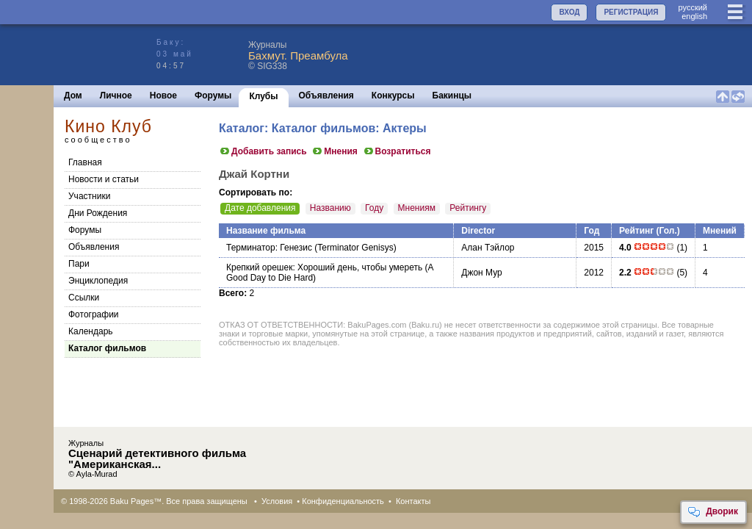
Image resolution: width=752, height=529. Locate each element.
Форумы (213, 95)
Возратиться (397, 151)
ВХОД (569, 12)
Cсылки (83, 297)
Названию (330, 208)
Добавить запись (263, 151)
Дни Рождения (97, 213)
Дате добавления (260, 208)
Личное (116, 95)
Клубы (263, 96)
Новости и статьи (103, 179)
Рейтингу (467, 208)
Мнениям (416, 208)
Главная (85, 162)
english (694, 16)
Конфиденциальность (343, 501)
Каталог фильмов (107, 348)
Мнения (334, 151)
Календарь (90, 331)
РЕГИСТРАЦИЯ (631, 12)
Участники (89, 196)
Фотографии (93, 314)
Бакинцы (452, 95)
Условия (276, 501)
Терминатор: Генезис (269, 247)
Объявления (326, 95)
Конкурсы (393, 95)
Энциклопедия (98, 281)
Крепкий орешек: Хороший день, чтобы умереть (324, 267)
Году (374, 208)
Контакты (413, 501)
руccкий (692, 7)
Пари (79, 264)
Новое (163, 95)
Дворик (712, 512)
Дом (73, 95)
